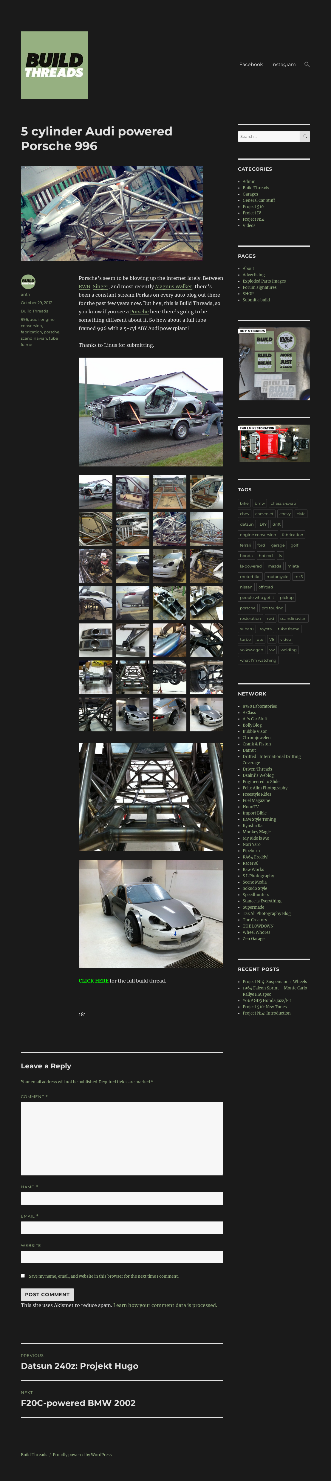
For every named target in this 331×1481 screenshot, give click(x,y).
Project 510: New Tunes (265, 1006)
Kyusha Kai (253, 825)
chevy (285, 513)
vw (272, 649)
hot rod (266, 555)
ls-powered (251, 566)
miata (293, 566)
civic (301, 513)
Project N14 (253, 219)
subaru (247, 628)
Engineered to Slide (261, 781)
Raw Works (253, 869)
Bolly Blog (252, 725)
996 (24, 319)
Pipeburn (251, 850)
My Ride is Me (256, 838)
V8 (271, 639)
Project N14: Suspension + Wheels (275, 981)
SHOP (248, 293)
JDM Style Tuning (259, 819)
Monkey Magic (257, 832)
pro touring (273, 607)
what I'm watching (258, 660)
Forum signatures (260, 287)
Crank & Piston (257, 744)
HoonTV (251, 806)
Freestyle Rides (257, 794)
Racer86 (251, 863)
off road (266, 587)
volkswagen (251, 649)
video (285, 639)
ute (260, 639)
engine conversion (258, 534)
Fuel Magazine (256, 800)
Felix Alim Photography (265, 788)
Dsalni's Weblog (258, 775)
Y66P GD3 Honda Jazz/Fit (267, 1000)
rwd (270, 618)
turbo (245, 639)
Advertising (254, 274)
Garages (250, 194)
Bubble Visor (255, 731)
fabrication (31, 332)
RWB (84, 286)
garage (278, 545)
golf (294, 545)
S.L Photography (258, 875)
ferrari (245, 545)
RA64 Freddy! (256, 857)
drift (277, 524)
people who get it (257, 597)
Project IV (252, 213)
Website (31, 1245)
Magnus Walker (173, 286)
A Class (249, 712)
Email (30, 1216)
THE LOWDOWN (258, 926)
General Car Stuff (259, 200)
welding (289, 649)
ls (280, 555)
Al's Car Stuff (255, 719)
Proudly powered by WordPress (82, 1454)
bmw (260, 503)
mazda (274, 566)
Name (29, 1186)
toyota (266, 628)
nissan (246, 587)
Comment (34, 1096)
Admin (249, 181)
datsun (247, 524)
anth (25, 294)
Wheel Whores (256, 932)
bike (244, 503)
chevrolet (264, 513)
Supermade (253, 907)
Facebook (251, 64)
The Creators (255, 919)
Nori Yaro (252, 844)
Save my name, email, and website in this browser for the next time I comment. (104, 1276)
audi (34, 319)
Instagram (283, 64)
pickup (287, 597)
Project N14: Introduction (267, 1013)
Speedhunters (256, 894)
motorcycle (277, 576)
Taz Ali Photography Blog (267, 913)
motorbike (250, 576)
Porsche (139, 312)
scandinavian (34, 338)
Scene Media (255, 882)
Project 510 (253, 206)
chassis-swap (283, 503)
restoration (250, 618)
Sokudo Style (255, 888)
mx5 (298, 576)
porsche (51, 332)
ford (261, 545)
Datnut (249, 750)
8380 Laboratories (260, 706)
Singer (100, 286)
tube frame (288, 628)
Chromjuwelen (257, 737)
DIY (263, 524)
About (248, 268)
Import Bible (255, 813)
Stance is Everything (262, 901)
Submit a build (256, 300)
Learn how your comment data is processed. (165, 1305)
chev (244, 513)
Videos (249, 225)
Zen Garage (254, 938)
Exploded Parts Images (264, 281)
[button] (307, 65)
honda (246, 555)
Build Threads (34, 311)
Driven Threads (257, 769)
